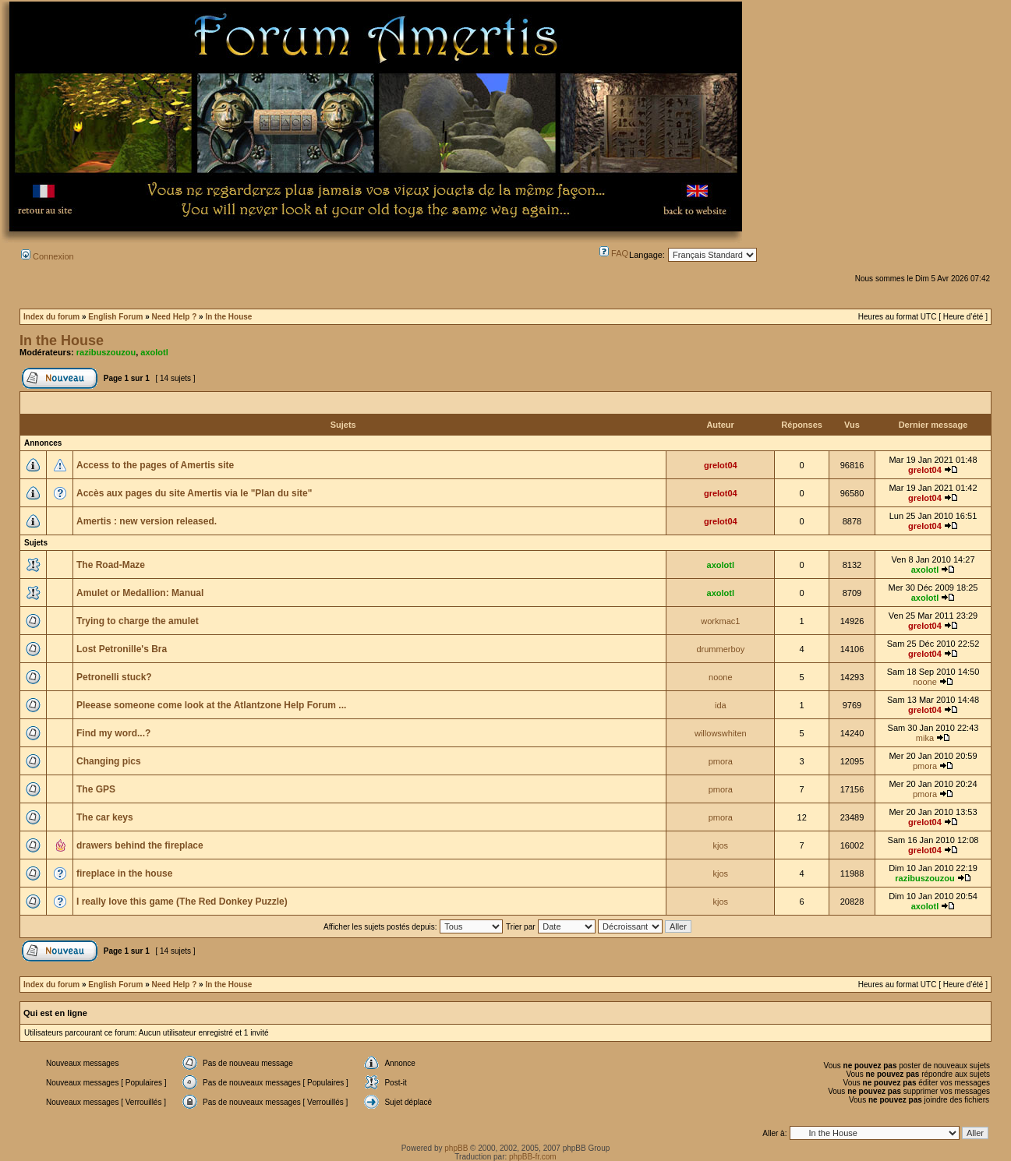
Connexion (47, 256)
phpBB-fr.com (533, 1156)
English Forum (115, 316)
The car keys (104, 817)
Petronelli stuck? (114, 677)
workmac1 (720, 621)
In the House (228, 316)
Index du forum (51, 316)
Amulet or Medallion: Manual (139, 593)
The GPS (95, 789)
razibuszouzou (106, 352)
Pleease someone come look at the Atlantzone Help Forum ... (211, 705)
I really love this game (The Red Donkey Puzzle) (182, 901)
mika (925, 738)
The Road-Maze (110, 564)
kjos (721, 845)
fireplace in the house (124, 873)
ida (720, 705)
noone (721, 677)
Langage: (647, 254)
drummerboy (720, 649)
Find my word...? (113, 733)
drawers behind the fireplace (139, 845)
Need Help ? (173, 316)
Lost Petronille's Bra (121, 649)
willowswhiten (721, 733)
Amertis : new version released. (146, 521)
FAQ (613, 253)
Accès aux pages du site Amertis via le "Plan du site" (194, 493)
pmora (721, 761)
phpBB (456, 1148)
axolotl (154, 352)
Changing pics (108, 761)
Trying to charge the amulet (137, 621)
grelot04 (720, 465)
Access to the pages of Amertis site (155, 465)
